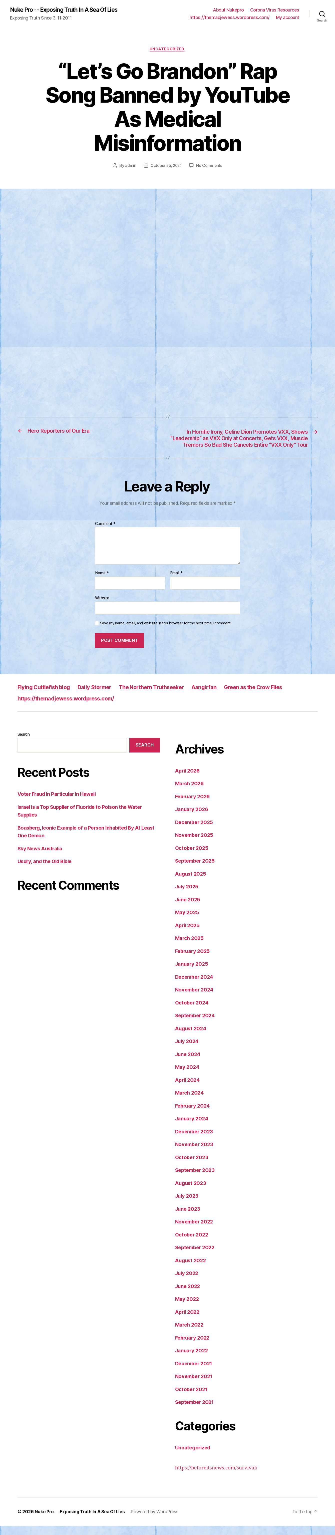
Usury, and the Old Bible (47, 871)
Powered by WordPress (157, 1520)
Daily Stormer (103, 696)
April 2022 (188, 1321)
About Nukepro (228, 10)
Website (102, 607)
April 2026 (188, 780)
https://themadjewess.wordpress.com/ (230, 17)
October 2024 (192, 1012)
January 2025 (192, 973)
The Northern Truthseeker (166, 696)
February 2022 (193, 1347)
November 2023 (195, 1154)
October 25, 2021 (166, 166)
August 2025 (191, 883)
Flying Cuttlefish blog (47, 696)
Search (24, 743)
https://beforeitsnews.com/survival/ (219, 1477)
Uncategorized (167, 50)
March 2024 (190, 1102)
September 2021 (196, 1411)
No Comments (210, 166)
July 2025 (187, 896)
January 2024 (192, 1128)
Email (176, 582)
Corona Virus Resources (274, 10)
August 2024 (191, 1038)
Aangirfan (223, 696)
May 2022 (187, 1308)
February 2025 (193, 960)
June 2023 (188, 1218)
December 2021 (195, 1373)
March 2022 (190, 1334)
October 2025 (192, 857)
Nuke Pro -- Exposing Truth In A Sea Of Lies (68, 10)
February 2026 (193, 806)
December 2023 (195, 1141)
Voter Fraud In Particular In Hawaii (59, 803)
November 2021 (195, 1386)
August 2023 (191, 1192)
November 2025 (195, 844)
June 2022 (188, 1295)
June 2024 (188, 1063)
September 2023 (196, 1179)
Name (102, 582)
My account (287, 17)
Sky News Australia (41, 858)
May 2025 (187, 922)
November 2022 (195, 1231)
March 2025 (190, 947)
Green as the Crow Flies (278, 696)
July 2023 (187, 1205)
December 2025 (195, 831)
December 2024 (195, 986)
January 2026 (192, 819)
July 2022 (187, 1283)
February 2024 (193, 1115)
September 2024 (196, 1025)
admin (129, 166)
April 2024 (188, 1089)
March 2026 (190, 793)
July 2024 (187, 1051)
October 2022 (192, 1244)
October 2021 (192, 1398)
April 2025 (188, 934)
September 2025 (196, 870)
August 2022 (191, 1269)
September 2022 (196, 1257)
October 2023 (192, 1166)
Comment (105, 533)
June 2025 (188, 909)
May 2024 (187, 1076)
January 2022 (192, 1360)
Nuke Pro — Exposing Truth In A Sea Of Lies (81, 1520)
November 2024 (195, 999)
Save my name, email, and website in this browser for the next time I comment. (166, 632)
